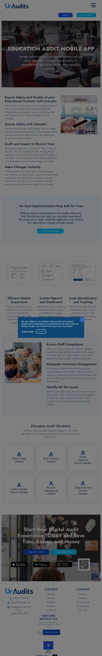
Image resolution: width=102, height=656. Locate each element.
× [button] (82, 320)
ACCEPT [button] (41, 332)
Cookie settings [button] (28, 331)
